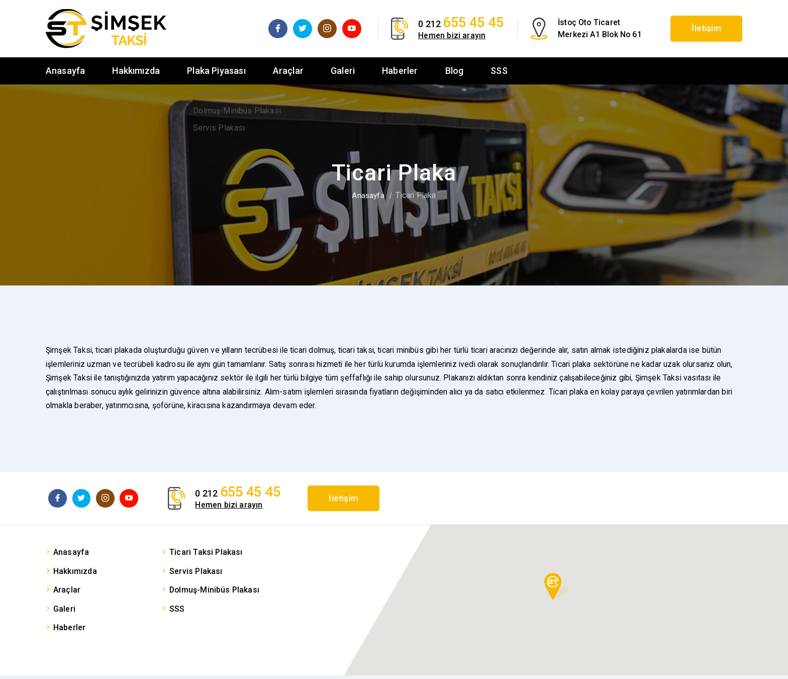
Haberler (400, 70)
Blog (454, 70)
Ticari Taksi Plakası (206, 555)
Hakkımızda (136, 70)
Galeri (343, 70)
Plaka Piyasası (216, 70)
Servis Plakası (196, 574)
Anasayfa (65, 70)
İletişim (700, 28)
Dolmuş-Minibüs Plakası (214, 593)
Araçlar (288, 70)
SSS (499, 70)
